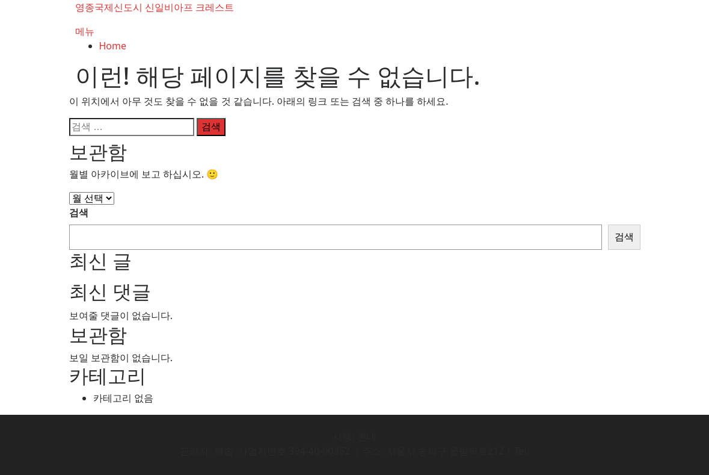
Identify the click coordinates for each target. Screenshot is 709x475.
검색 (78, 212)
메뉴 (84, 31)
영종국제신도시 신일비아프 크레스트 (154, 7)
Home (113, 45)
